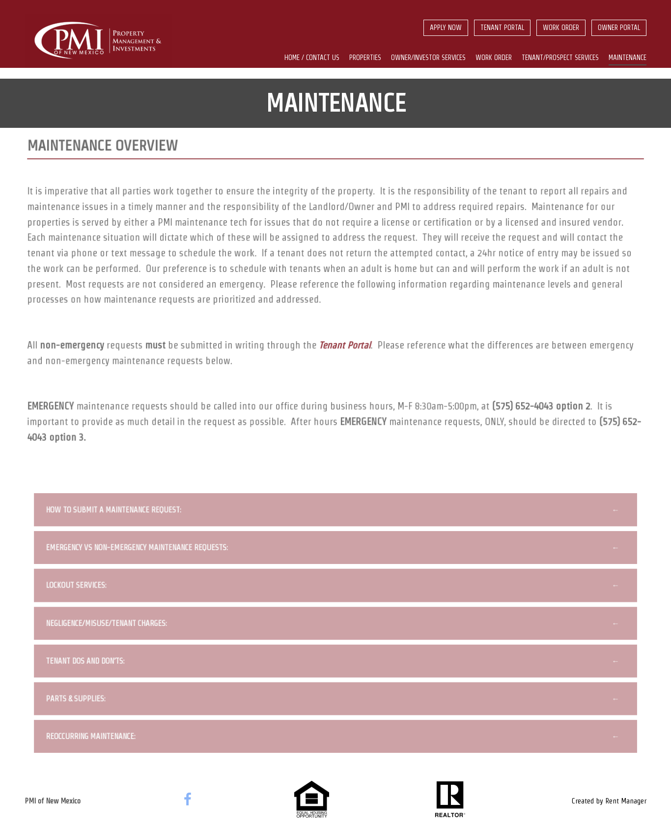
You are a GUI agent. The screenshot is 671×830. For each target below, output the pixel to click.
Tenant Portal (502, 27)
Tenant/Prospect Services (560, 57)
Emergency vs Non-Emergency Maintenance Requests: (139, 551)
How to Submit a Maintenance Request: (116, 513)
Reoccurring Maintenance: (93, 737)
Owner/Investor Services (428, 57)
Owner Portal (619, 27)
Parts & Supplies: (78, 700)
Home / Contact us (311, 57)
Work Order (561, 27)
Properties (365, 57)
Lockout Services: (79, 588)
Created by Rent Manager (609, 801)
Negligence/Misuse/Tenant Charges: (109, 625)
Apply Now (446, 27)
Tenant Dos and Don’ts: (88, 663)
